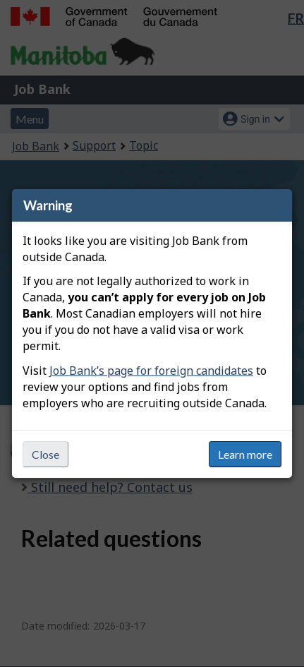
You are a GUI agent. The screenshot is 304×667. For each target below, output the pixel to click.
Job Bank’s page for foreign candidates (151, 370)
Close (45, 454)
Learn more (245, 454)
